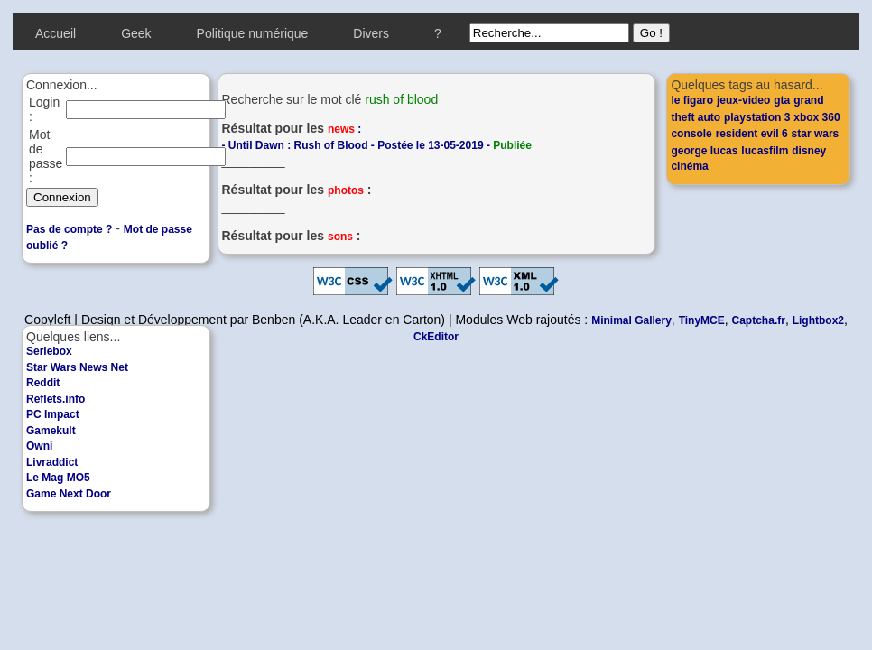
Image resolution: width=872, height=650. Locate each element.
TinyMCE (702, 320)
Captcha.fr (758, 320)
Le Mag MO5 (58, 477)
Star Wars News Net (77, 367)
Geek (136, 33)
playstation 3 (757, 117)
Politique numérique (253, 33)
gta (782, 100)
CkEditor (436, 336)
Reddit (43, 382)
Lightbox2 (818, 320)
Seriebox (49, 351)
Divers (371, 33)
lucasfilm (764, 150)
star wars (816, 133)
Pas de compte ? (69, 229)
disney (809, 150)
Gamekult (51, 430)
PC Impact (52, 414)
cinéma (689, 166)
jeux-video (743, 100)
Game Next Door (68, 494)
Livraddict (52, 462)
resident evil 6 (752, 133)
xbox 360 (816, 117)
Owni (39, 446)
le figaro (692, 100)
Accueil (55, 33)
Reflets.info (55, 399)
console (691, 133)
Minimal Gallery (631, 320)
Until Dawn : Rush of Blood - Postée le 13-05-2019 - (380, 145)
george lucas (704, 150)
